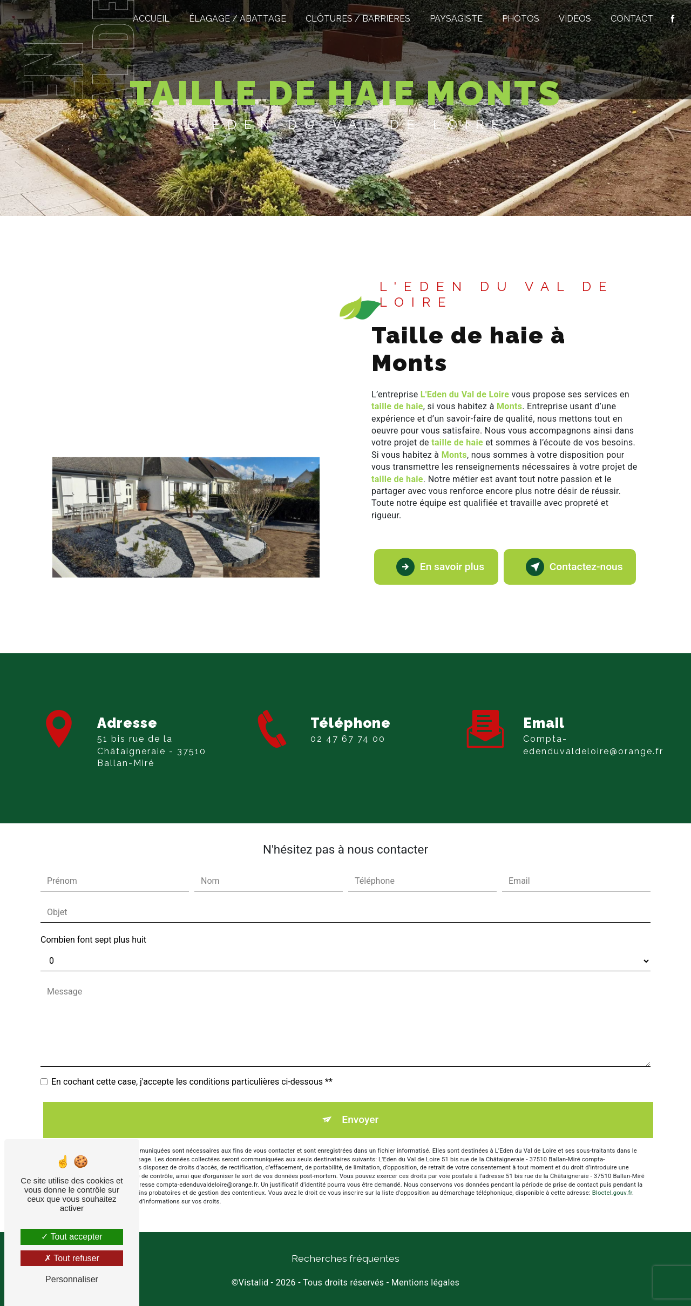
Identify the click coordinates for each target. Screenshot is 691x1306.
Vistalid (254, 1282)
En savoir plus (440, 567)
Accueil (151, 18)
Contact (632, 18)
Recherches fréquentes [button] (345, 1258)
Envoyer (360, 1119)
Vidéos (575, 18)
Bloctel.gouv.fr (612, 1192)
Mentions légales (425, 1282)
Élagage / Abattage (237, 18)
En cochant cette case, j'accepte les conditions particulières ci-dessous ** (192, 1082)
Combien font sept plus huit (93, 940)
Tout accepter (71, 1236)
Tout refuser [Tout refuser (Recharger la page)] (71, 1258)
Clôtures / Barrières (358, 18)
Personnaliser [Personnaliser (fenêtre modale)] (71, 1279)
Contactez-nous (574, 567)
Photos (520, 18)
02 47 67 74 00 (347, 766)
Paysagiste (456, 18)
